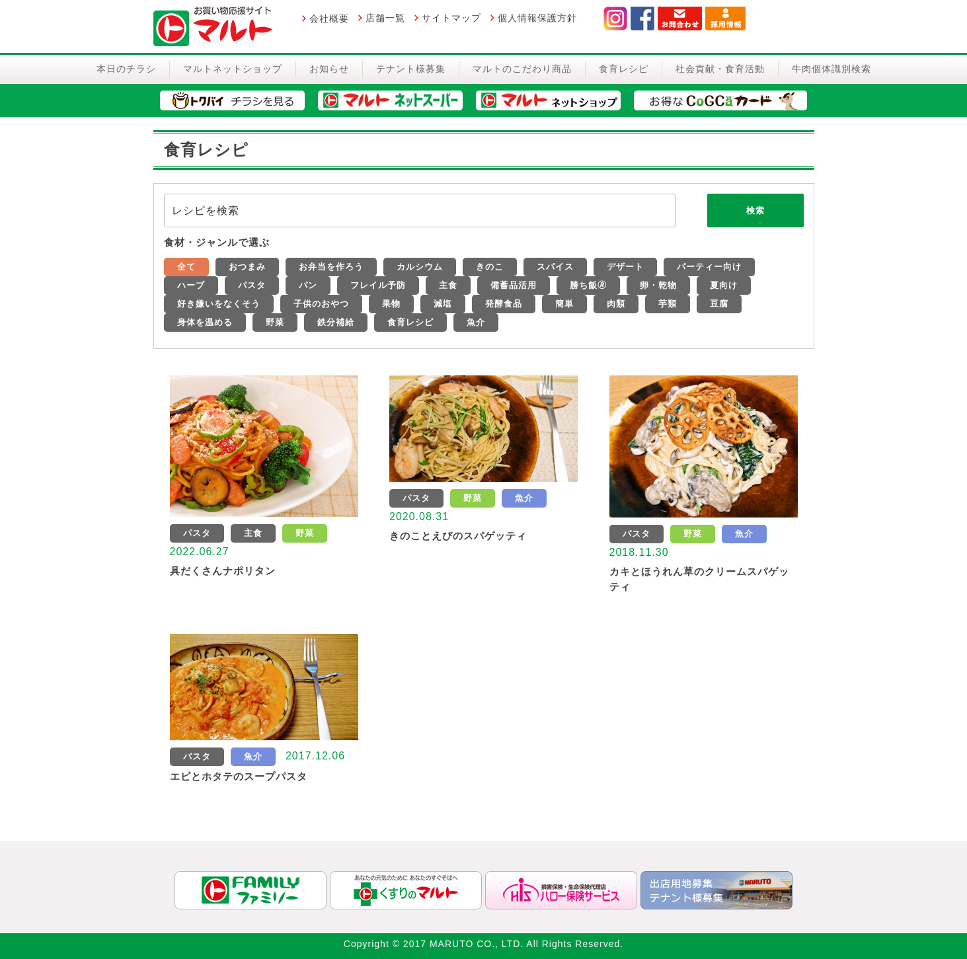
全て (186, 267)
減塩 (443, 304)
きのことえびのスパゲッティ (458, 535)
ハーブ (191, 285)
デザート (625, 267)
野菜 (275, 322)
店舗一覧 (385, 18)
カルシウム (420, 267)
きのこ (490, 267)
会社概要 (329, 18)
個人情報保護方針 (537, 18)
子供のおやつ (321, 304)
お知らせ (329, 68)
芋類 (667, 304)
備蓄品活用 (513, 285)
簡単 (564, 304)
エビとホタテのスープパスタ (238, 776)
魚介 (476, 322)
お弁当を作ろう (331, 267)
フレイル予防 (378, 285)
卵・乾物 (658, 285)
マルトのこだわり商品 (522, 68)
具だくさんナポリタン (223, 570)
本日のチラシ (126, 68)
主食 (448, 285)
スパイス (555, 267)
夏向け (724, 285)
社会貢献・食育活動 (720, 68)
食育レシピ (623, 68)
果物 (391, 304)
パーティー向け (709, 267)
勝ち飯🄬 (588, 285)
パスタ (252, 285)
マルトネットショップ (232, 68)
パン (308, 285)
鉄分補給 (335, 322)
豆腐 (719, 304)
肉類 (616, 304)
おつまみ (247, 267)
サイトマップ (451, 18)
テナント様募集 (410, 68)
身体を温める (205, 322)
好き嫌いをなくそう (218, 304)
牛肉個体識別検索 (831, 68)
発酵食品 (503, 304)
